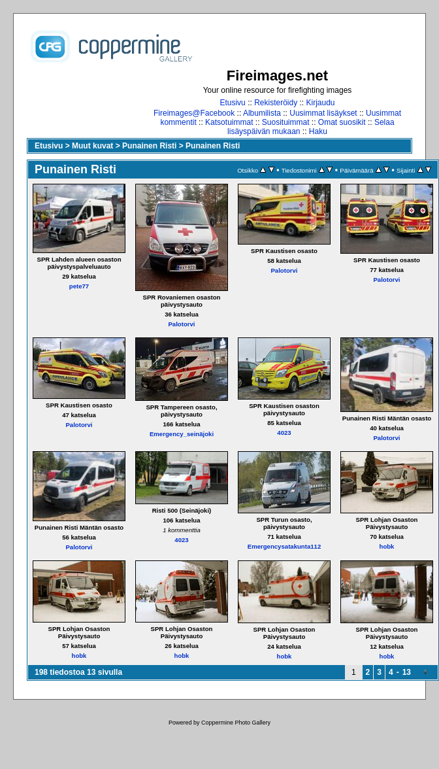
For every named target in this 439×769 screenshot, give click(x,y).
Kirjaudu (320, 102)
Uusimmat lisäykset (323, 113)
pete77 (79, 286)
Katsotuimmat (229, 122)
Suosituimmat (286, 122)
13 (406, 672)
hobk (387, 546)
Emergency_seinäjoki (182, 433)
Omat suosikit (342, 122)
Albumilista (262, 113)
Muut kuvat (92, 145)
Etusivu (232, 102)
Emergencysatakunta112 (284, 546)
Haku (318, 131)
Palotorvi (181, 324)
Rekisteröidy (275, 102)
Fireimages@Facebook (194, 113)
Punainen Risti (149, 145)
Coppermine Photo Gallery (235, 722)
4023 (284, 432)
